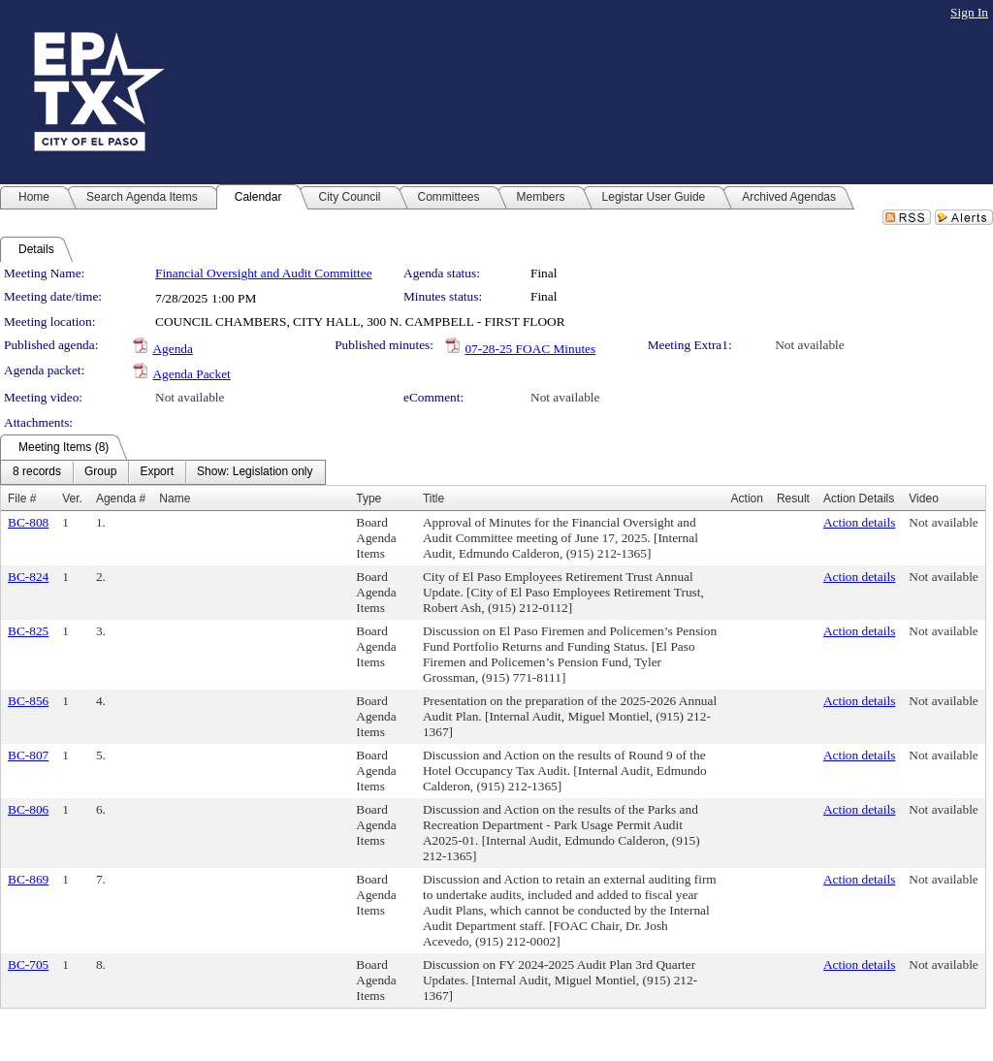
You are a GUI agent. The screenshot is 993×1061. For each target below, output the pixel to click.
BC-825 (28, 631)
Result (793, 498)
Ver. (72, 498)
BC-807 (28, 755)
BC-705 (28, 964)
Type (368, 498)
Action (747, 498)
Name (174, 498)
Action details (859, 522)
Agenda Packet (191, 374)
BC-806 (28, 809)
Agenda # (120, 498)
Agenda (172, 348)
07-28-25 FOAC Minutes (529, 348)
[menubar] (163, 472)
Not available (809, 345)
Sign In (969, 12)
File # (22, 498)
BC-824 (28, 576)
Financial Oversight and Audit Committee (263, 273)
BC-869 (28, 879)
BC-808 (28, 522)
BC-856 (28, 700)
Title (433, 498)
